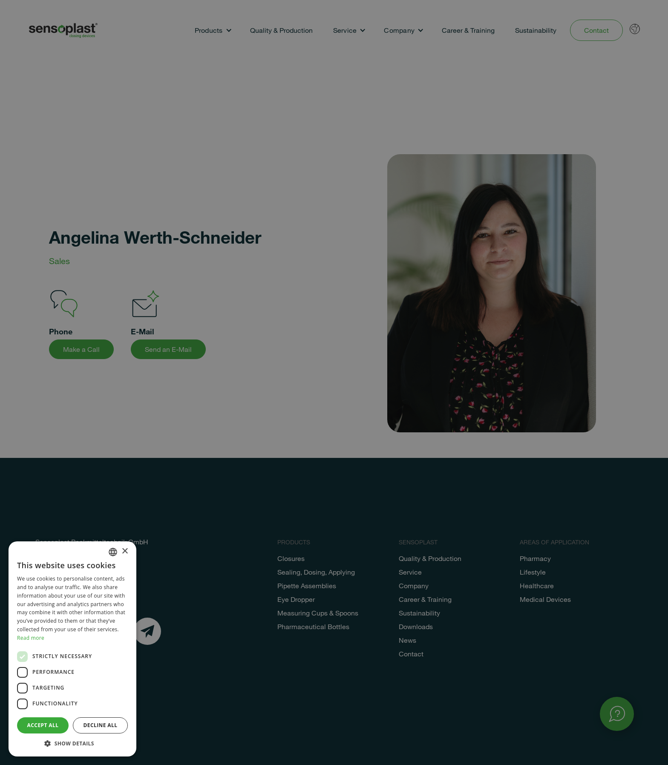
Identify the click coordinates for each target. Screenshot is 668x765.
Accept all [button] (43, 725)
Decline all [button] (101, 725)
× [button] (124, 551)
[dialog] (334, 382)
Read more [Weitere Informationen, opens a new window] (30, 637)
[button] (72, 743)
